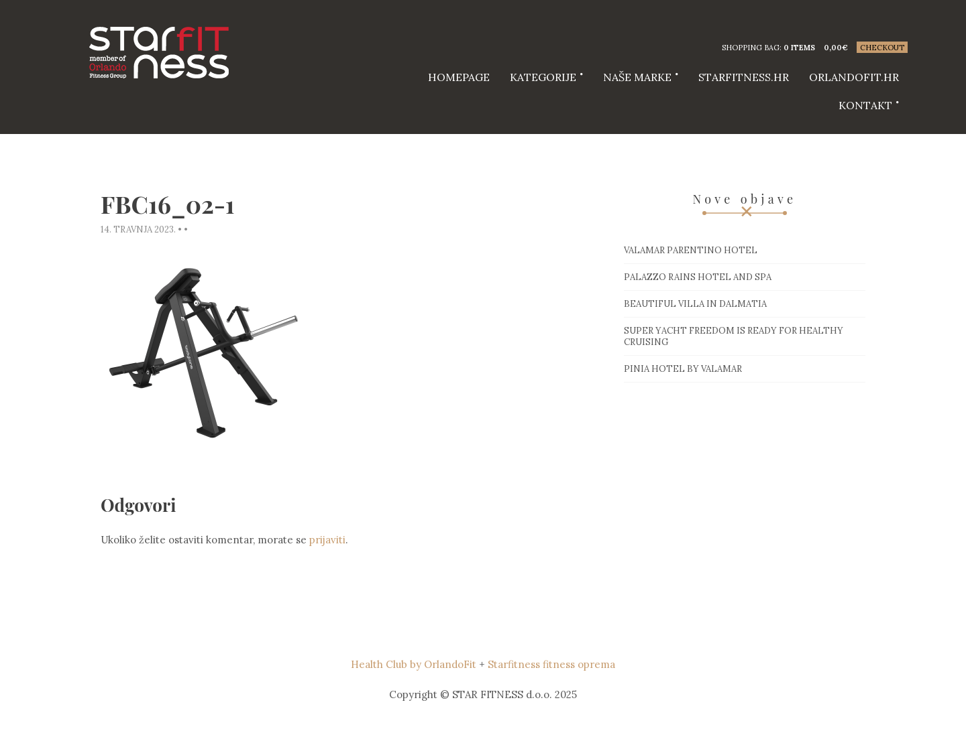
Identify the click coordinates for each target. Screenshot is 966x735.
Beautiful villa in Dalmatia (695, 304)
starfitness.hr (743, 77)
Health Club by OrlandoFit (413, 664)
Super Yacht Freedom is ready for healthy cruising (733, 336)
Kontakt (865, 105)
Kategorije (543, 77)
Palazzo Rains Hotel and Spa (697, 277)
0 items (799, 47)
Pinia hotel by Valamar (683, 369)
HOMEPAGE (459, 77)
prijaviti (327, 539)
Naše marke (637, 77)
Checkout (882, 47)
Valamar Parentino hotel (690, 250)
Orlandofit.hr (854, 77)
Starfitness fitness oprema (551, 664)
